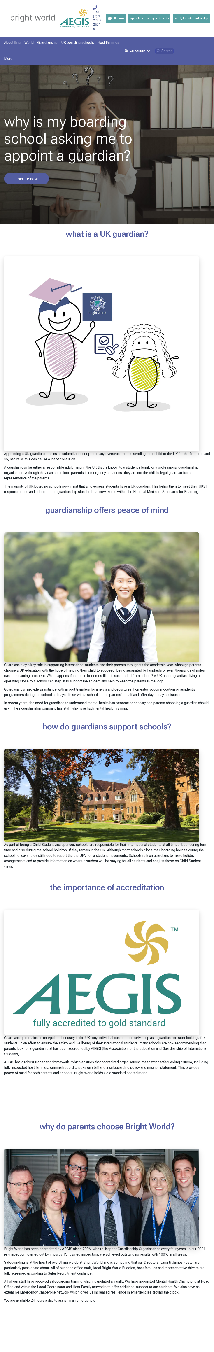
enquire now (26, 178)
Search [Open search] (164, 51)
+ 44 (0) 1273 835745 (97, 20)
